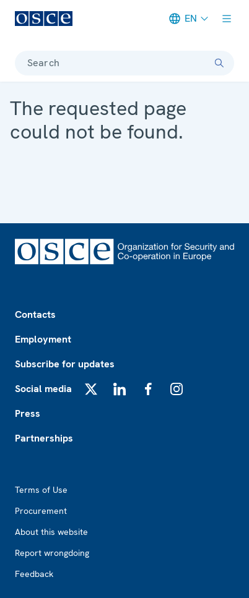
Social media (43, 388)
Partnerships (44, 438)
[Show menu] (226, 18)
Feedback (34, 573)
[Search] (219, 63)
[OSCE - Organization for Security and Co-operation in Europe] (43, 18)
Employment (43, 339)
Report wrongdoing (52, 552)
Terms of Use (41, 489)
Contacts (35, 314)
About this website (51, 531)
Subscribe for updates (65, 363)
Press (27, 413)
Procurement (41, 510)
